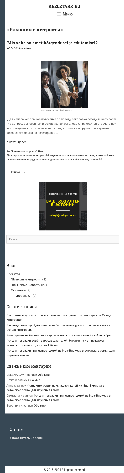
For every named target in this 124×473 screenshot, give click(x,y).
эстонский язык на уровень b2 (83, 159)
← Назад (13, 172)
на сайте (26, 438)
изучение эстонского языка (67, 155)
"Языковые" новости (25, 285)
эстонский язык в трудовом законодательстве (35, 159)
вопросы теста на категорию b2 (30, 155)
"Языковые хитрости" (24, 151)
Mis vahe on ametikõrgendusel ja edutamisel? (52, 42)
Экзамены (18, 290)
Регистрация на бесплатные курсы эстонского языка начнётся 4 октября (58, 335)
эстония (89, 155)
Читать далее (16, 142)
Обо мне (44, 375)
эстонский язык (105, 155)
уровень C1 (24, 296)
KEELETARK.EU (64, 6)
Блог (41, 151)
